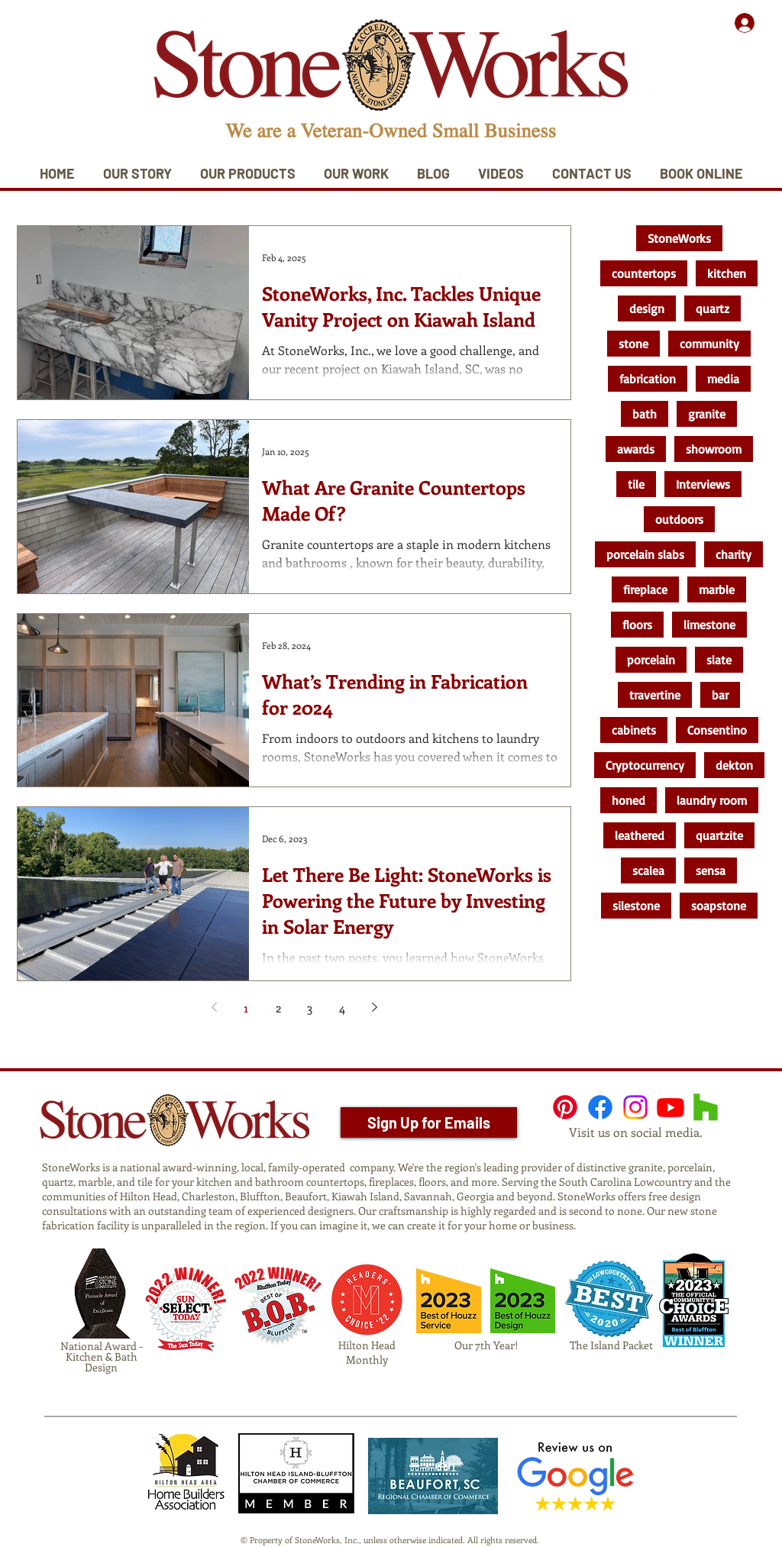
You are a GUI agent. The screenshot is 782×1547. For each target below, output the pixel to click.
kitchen (726, 273)
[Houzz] (706, 1107)
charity (733, 554)
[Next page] (374, 1007)
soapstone (718, 905)
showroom (714, 449)
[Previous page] (214, 1007)
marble (717, 589)
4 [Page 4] (342, 1008)
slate (719, 659)
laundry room (712, 800)
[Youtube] (670, 1107)
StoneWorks (679, 238)
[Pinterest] (565, 1107)
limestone (709, 624)
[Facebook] (600, 1107)
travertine (654, 694)
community (709, 343)
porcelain (651, 659)
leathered (639, 835)
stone (633, 343)
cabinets (634, 730)
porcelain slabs (645, 554)
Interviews (703, 484)
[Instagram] (635, 1107)
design (646, 308)
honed (628, 800)
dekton (734, 765)
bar (720, 694)
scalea (648, 870)
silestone (636, 905)
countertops (644, 273)
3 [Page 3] (310, 1008)
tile (636, 484)
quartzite (719, 835)
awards (635, 449)
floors (637, 624)
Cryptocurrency (645, 765)
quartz (712, 308)
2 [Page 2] (278, 1008)
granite (706, 413)
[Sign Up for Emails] (429, 1122)
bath (644, 413)
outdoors (679, 519)
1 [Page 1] (246, 1008)
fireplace (645, 589)
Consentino (717, 730)
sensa (710, 870)
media (723, 378)
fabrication (647, 378)
